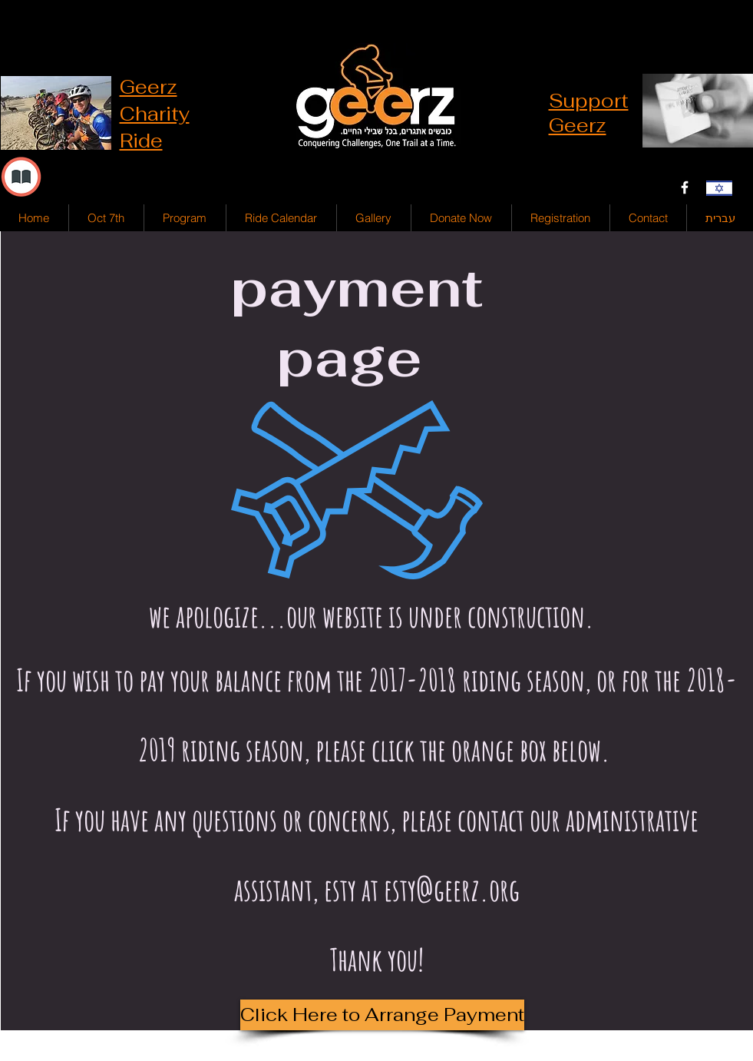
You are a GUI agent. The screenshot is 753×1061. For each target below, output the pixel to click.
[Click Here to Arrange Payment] (382, 1015)
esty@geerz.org (452, 889)
